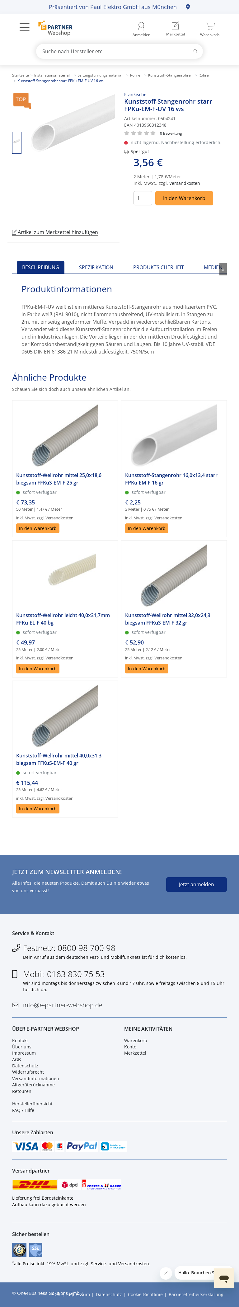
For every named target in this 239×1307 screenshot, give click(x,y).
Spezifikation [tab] (96, 267)
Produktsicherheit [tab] (158, 267)
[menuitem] (175, 29)
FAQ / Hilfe (23, 1110)
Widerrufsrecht (28, 1072)
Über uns (21, 1047)
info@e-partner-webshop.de (62, 1005)
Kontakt (20, 1040)
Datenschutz (25, 1066)
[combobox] (119, 51)
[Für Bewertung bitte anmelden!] (171, 133)
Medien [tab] (213, 267)
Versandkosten (184, 183)
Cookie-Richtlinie (145, 1294)
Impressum (24, 1053)
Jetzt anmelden (196, 884)
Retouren (21, 1091)
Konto (130, 1047)
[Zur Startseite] (52, 29)
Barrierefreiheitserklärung (196, 1294)
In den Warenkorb (184, 198)
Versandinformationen (35, 1078)
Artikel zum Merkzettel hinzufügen (55, 232)
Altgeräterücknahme (33, 1085)
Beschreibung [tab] (40, 267)
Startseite (20, 75)
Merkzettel (135, 1053)
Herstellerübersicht (32, 1104)
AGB (16, 1059)
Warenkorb (135, 1040)
